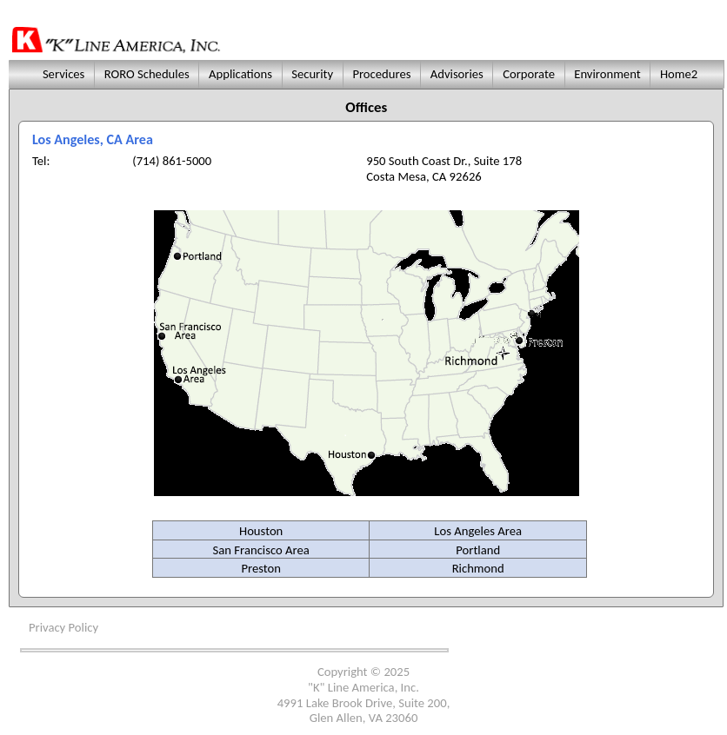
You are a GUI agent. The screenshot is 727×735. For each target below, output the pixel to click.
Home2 (679, 74)
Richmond (478, 568)
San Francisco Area (261, 550)
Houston (261, 531)
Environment (607, 74)
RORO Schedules (146, 74)
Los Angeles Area (478, 531)
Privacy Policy (63, 627)
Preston (261, 568)
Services (62, 74)
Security (313, 74)
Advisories (456, 74)
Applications (241, 74)
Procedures (382, 74)
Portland (478, 550)
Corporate (528, 74)
